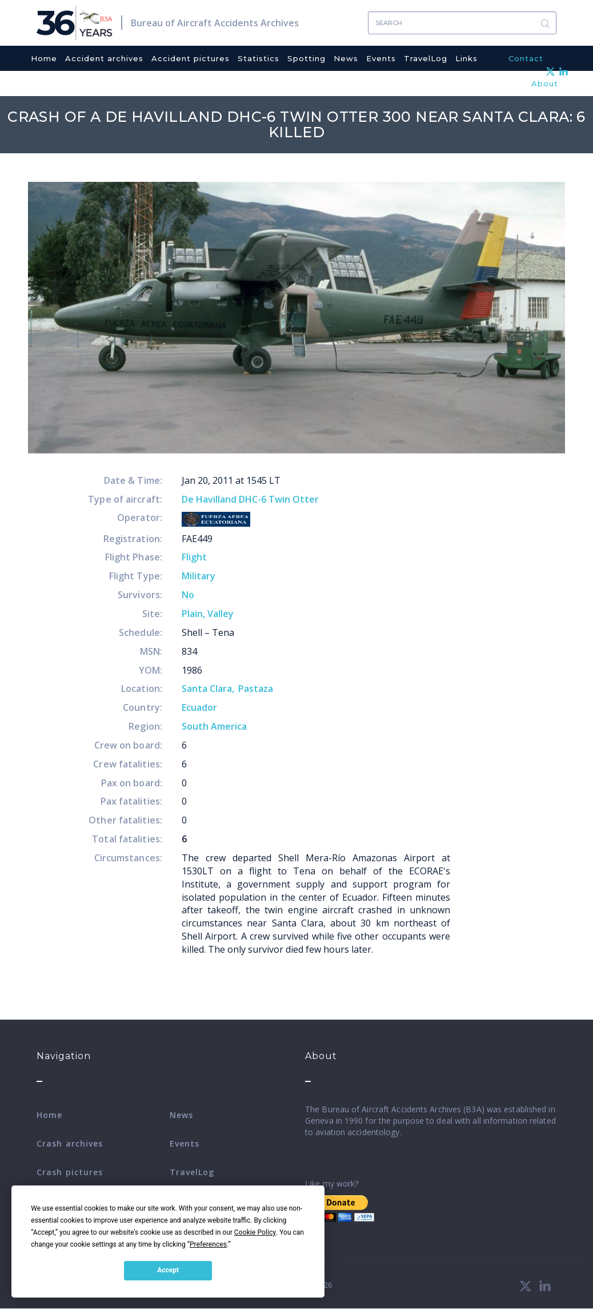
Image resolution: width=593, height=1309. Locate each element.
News (346, 58)
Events (381, 58)
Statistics (258, 58)
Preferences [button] (208, 1244)
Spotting (306, 58)
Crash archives (70, 1143)
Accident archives (104, 58)
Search (545, 23)
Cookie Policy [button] (255, 1232)
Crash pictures (70, 1172)
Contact (525, 58)
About (544, 83)
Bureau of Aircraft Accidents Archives (215, 23)
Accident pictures (190, 58)
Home (44, 58)
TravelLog (425, 58)
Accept (168, 1270)
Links (466, 58)
